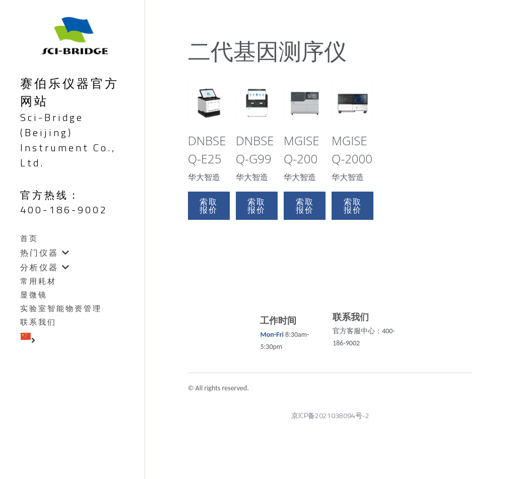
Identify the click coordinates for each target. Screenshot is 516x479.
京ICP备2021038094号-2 (330, 419)
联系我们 (38, 322)
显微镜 (33, 295)
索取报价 (209, 205)
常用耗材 (38, 281)
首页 (29, 238)
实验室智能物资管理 (61, 308)
